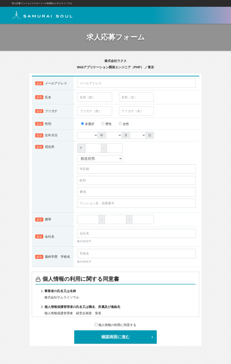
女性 (124, 124)
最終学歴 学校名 (52, 257)
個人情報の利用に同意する (115, 325)
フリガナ (46, 111)
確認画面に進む (127, 337)
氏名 (43, 97)
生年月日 (46, 135)
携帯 (43, 219)
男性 (107, 124)
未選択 (87, 124)
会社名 (44, 237)
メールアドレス (51, 83)
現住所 (44, 147)
